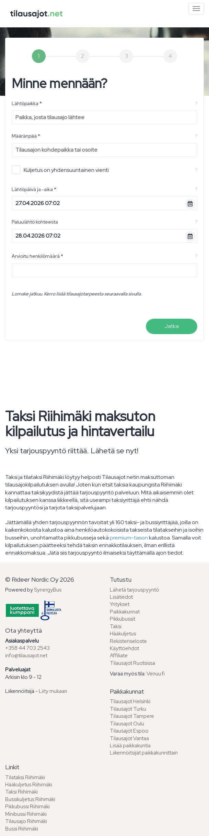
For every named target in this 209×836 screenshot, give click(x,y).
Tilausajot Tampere (132, 716)
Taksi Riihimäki (21, 791)
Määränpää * (26, 136)
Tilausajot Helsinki (130, 701)
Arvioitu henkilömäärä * (37, 256)
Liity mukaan (53, 691)
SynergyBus (47, 589)
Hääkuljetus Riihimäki (28, 784)
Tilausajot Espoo (129, 730)
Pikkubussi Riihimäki (27, 806)
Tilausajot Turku (128, 709)
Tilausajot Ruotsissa (132, 663)
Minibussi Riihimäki (26, 814)
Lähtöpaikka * (27, 103)
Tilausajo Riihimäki (26, 821)
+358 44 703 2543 (27, 648)
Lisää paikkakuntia (130, 745)
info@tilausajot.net (26, 655)
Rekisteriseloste (128, 641)
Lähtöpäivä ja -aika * (34, 189)
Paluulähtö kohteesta (35, 222)
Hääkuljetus (123, 633)
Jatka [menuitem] (171, 326)
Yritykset (119, 604)
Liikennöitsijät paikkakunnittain (144, 752)
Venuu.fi (156, 673)
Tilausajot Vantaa (129, 738)
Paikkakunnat (125, 611)
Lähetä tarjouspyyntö (134, 589)
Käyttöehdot (124, 648)
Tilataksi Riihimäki (25, 777)
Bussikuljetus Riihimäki (30, 799)
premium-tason (129, 537)
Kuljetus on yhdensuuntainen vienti (60, 169)
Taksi (115, 626)
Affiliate (119, 655)
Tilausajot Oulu (127, 723)
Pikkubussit (122, 619)
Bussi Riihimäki (21, 828)
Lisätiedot (121, 597)
